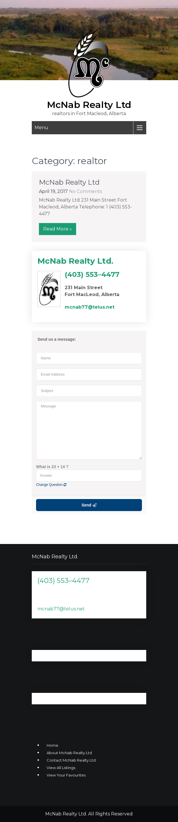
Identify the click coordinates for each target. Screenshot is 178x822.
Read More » (57, 229)
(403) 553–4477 (63, 580)
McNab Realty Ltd (89, 104)
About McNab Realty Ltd (69, 752)
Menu (41, 127)
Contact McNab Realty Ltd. (71, 760)
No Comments (85, 191)
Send (89, 505)
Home (52, 745)
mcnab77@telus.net (61, 609)
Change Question (51, 485)
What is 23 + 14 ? (52, 466)
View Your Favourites (66, 775)
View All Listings (61, 767)
